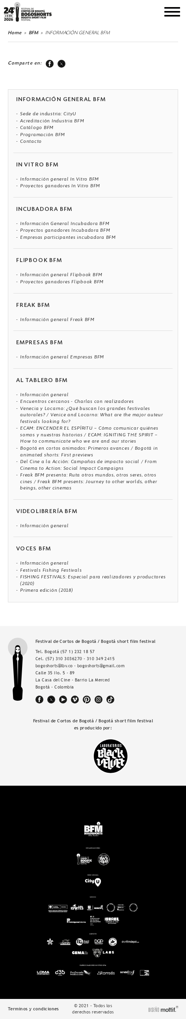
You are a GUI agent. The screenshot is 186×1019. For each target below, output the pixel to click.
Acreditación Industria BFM (52, 121)
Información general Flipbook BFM (61, 274)
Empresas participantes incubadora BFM (68, 237)
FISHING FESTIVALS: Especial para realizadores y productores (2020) (93, 580)
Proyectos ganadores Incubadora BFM (65, 230)
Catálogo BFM (37, 127)
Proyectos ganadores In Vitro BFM (60, 185)
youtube (63, 699)
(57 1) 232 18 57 (77, 651)
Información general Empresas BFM (62, 357)
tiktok (110, 699)
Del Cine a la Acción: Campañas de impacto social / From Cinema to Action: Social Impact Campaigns (88, 465)
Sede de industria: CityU (48, 113)
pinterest (87, 699)
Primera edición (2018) (46, 590)
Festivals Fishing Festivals (51, 570)
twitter (61, 64)
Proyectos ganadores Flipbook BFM (62, 281)
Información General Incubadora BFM (65, 223)
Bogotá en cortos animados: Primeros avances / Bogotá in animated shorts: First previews (89, 451)
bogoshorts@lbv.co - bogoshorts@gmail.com (80, 665)
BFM (34, 33)
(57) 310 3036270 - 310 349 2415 (80, 658)
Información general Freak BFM (57, 319)
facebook (50, 64)
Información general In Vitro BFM (59, 179)
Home (15, 33)
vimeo (75, 699)
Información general (44, 394)
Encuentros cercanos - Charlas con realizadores (77, 401)
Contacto (31, 141)
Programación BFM (42, 134)
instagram (98, 699)
